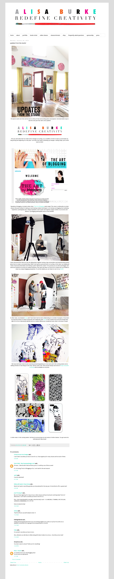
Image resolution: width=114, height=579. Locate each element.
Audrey (15, 511)
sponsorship (90, 35)
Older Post (66, 562)
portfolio (25, 35)
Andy (26, 318)
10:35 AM (16, 506)
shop (64, 35)
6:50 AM (16, 488)
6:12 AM (16, 479)
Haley (15, 530)
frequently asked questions (76, 35)
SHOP (61, 269)
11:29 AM (16, 515)
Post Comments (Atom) (22, 565)
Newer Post (13, 562)
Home (39, 562)
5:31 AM (16, 470)
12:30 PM (16, 546)
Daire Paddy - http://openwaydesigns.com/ (24, 463)
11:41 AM (16, 525)
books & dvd (33, 35)
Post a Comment (16, 559)
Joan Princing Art (18, 493)
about (18, 35)
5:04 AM (16, 458)
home (12, 35)
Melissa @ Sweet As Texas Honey (22, 484)
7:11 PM (16, 556)
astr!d (15, 475)
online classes (44, 35)
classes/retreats (55, 35)
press (97, 35)
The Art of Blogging (39, 206)
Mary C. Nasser (17, 550)
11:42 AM (16, 537)
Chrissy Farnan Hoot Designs (21, 454)
